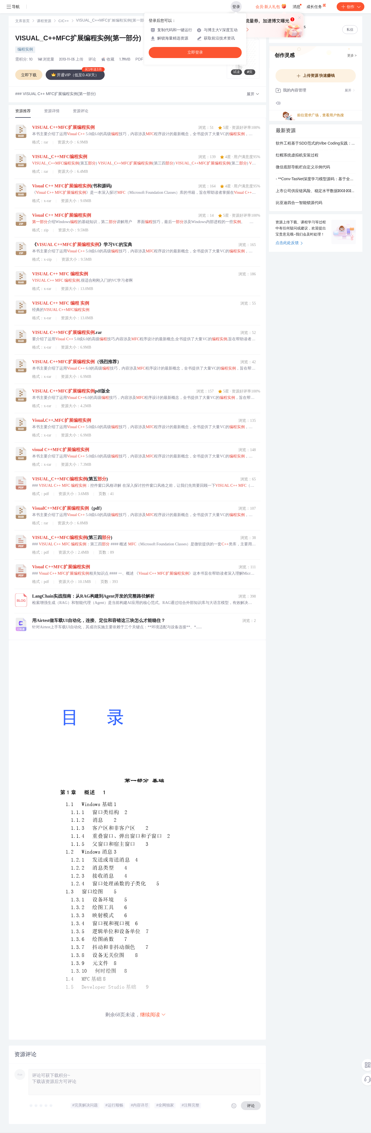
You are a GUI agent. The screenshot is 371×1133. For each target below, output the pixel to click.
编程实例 (25, 50)
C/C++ (63, 21)
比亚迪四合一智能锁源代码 (299, 203)
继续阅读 (153, 1014)
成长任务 (316, 5)
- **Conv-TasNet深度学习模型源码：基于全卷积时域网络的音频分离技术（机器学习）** (315, 179)
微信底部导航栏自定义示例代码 (303, 167)
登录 (236, 6)
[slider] (41, 1105)
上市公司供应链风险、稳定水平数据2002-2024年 (315, 191)
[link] (22, 21)
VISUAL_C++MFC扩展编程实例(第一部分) (78, 39)
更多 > (352, 55)
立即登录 (195, 52)
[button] (253, 94)
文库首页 (22, 21)
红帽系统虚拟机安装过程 (297, 156)
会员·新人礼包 (271, 6)
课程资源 (44, 21)
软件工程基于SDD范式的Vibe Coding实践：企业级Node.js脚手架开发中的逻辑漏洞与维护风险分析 (315, 144)
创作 (350, 6)
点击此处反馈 (289, 243)
